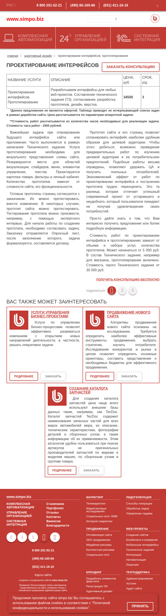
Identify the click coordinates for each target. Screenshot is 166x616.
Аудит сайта (134, 588)
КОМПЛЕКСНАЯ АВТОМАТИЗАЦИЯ (20, 505)
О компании (55, 504)
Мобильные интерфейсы (142, 544)
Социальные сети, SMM (101, 516)
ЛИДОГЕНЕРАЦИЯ (139, 497)
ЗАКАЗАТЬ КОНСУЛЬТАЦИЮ (130, 67)
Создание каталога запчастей (88, 390)
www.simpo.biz (25, 19)
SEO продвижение (98, 539)
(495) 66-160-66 (82, 5)
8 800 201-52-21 (49, 5)
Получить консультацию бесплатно (128, 279)
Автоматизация (136, 559)
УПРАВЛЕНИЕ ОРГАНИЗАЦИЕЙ (19, 514)
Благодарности (57, 525)
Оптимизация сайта (99, 534)
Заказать (53, 376)
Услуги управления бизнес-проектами (50, 314)
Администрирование (139, 578)
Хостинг (131, 583)
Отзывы (52, 512)
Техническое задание (140, 549)
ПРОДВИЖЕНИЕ (97, 528)
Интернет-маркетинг (99, 521)
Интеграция (134, 554)
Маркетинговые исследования (96, 510)
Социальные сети (97, 554)
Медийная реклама (98, 544)
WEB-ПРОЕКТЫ (137, 528)
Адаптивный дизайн (99, 591)
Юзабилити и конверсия (142, 539)
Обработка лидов (137, 508)
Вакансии (53, 521)
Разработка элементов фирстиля (101, 580)
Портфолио (55, 508)
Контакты (53, 517)
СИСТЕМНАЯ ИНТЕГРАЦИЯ (16, 522)
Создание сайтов (137, 534)
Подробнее (24, 376)
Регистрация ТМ (96, 586)
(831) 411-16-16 (115, 5)
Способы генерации (139, 503)
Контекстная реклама (100, 549)
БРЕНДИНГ (94, 572)
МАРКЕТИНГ (95, 497)
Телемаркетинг (96, 503)
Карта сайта (43, 575)
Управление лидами (139, 513)
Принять (140, 606)
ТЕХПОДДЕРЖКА (138, 572)
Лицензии (132, 564)
